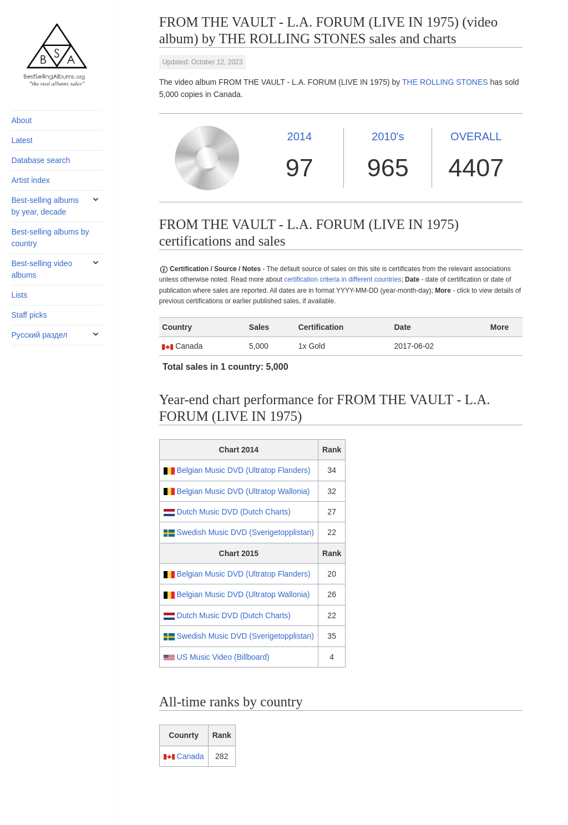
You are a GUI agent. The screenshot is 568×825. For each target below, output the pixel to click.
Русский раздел (39, 334)
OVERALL (475, 136)
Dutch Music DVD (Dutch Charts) (234, 511)
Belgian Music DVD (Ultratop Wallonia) (243, 491)
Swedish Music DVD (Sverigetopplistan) (245, 532)
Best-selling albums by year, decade (44, 206)
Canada (190, 756)
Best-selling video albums (41, 269)
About (21, 120)
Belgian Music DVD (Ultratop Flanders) (244, 470)
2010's (388, 136)
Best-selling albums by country (50, 237)
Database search (40, 160)
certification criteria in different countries (342, 279)
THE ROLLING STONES (445, 82)
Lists (19, 295)
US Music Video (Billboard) (223, 657)
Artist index (30, 180)
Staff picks (29, 314)
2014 (299, 136)
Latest (21, 140)
